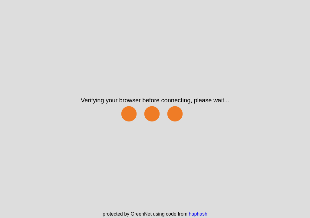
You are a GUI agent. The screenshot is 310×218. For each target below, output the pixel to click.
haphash (198, 213)
